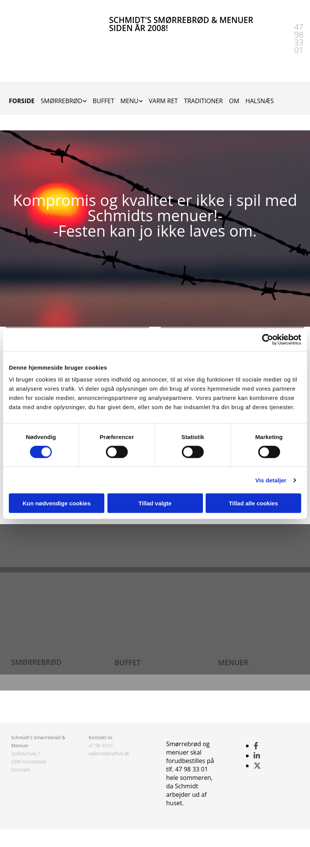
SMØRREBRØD (61, 101)
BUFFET (103, 101)
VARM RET (163, 101)
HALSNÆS (260, 101)
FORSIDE (22, 101)
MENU (129, 101)
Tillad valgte (155, 503)
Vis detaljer (271, 480)
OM (234, 101)
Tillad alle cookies (253, 503)
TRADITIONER (203, 101)
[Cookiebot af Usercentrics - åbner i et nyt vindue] (267, 339)
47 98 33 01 (101, 745)
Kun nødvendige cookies (57, 503)
